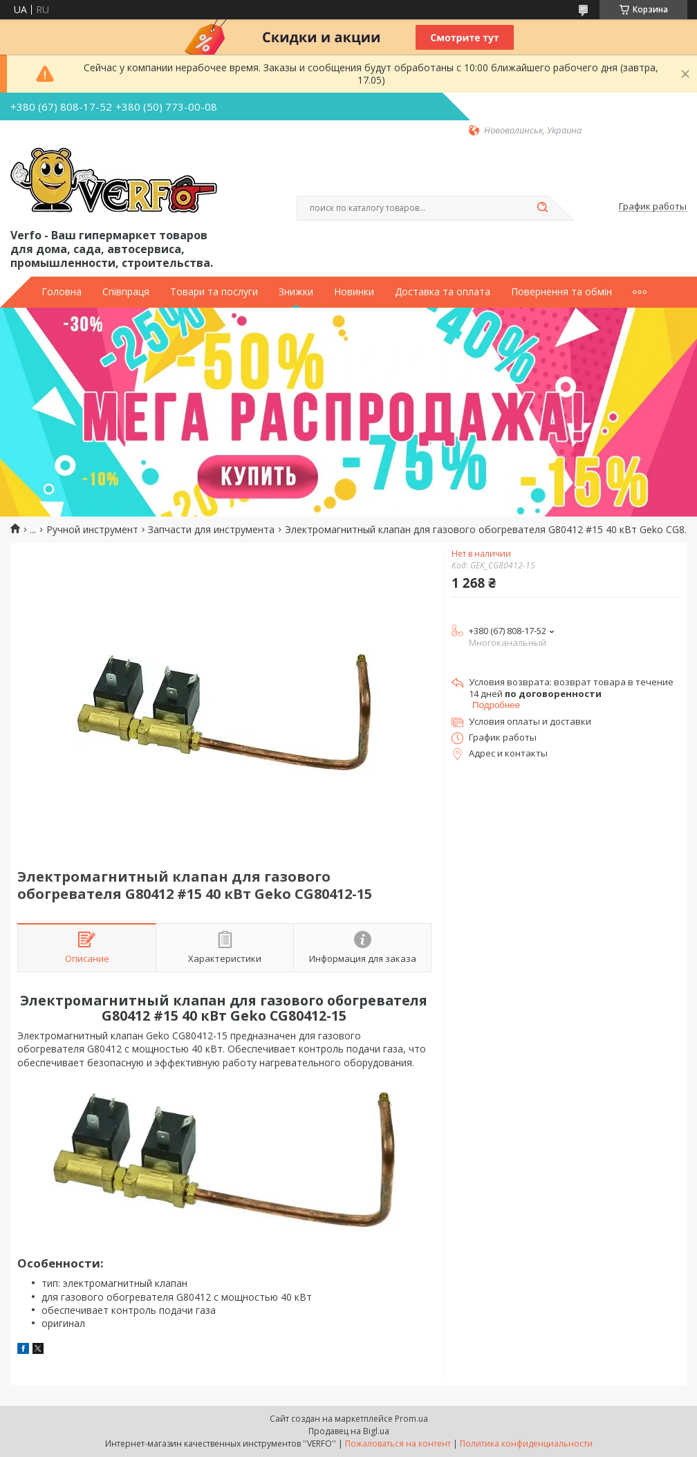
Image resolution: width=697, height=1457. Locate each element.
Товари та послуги (214, 292)
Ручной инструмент (92, 529)
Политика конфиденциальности (526, 1443)
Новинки (354, 292)
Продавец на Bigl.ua (348, 1431)
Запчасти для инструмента (211, 529)
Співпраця (125, 292)
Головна (61, 292)
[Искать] (542, 208)
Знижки (296, 292)
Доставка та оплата (442, 292)
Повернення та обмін (561, 292)
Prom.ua (411, 1418)
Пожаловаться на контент (398, 1443)
